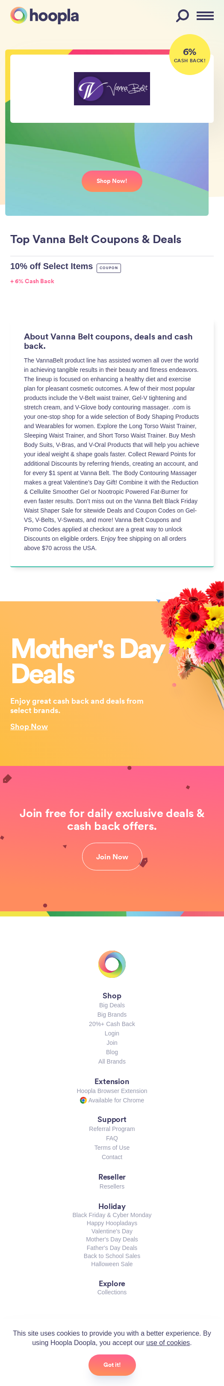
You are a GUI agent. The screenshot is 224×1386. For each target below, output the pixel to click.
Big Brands (112, 1014)
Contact (112, 1157)
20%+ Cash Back (112, 1024)
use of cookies (168, 1342)
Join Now (112, 856)
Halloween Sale (112, 1264)
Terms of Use (112, 1147)
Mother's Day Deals (112, 1239)
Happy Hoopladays (112, 1223)
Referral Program (112, 1128)
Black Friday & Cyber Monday (111, 1215)
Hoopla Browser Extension (112, 1090)
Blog (112, 1052)
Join (112, 1042)
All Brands (112, 1061)
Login (112, 1033)
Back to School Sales (112, 1256)
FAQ (112, 1138)
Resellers (112, 1186)
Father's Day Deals (112, 1247)
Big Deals (112, 1005)
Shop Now (29, 726)
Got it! (112, 1364)
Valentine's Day (112, 1231)
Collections (112, 1292)
